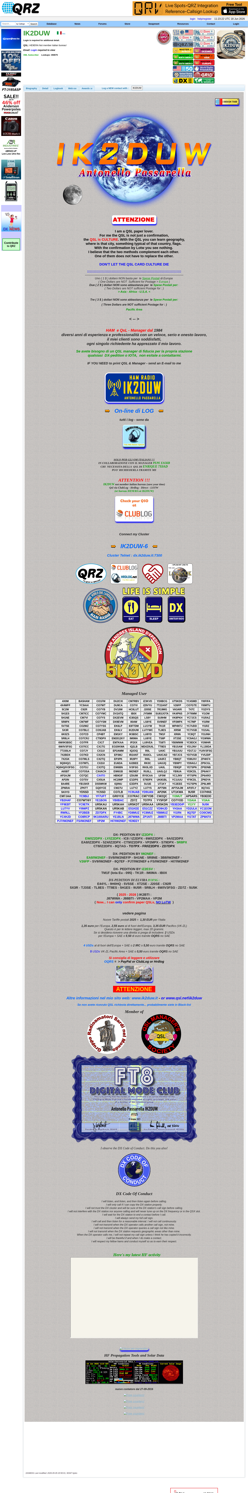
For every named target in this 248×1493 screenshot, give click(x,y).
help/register (205, 18)
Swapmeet (153, 24)
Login (236, 24)
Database (51, 24)
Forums (102, 24)
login (192, 18)
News (77, 24)
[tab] (31, 88)
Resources (183, 24)
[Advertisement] (85, 1459)
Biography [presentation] (31, 88)
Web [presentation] (72, 88)
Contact (211, 24)
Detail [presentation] (45, 88)
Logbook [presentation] (58, 88)
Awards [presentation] (87, 88)
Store (127, 24)
